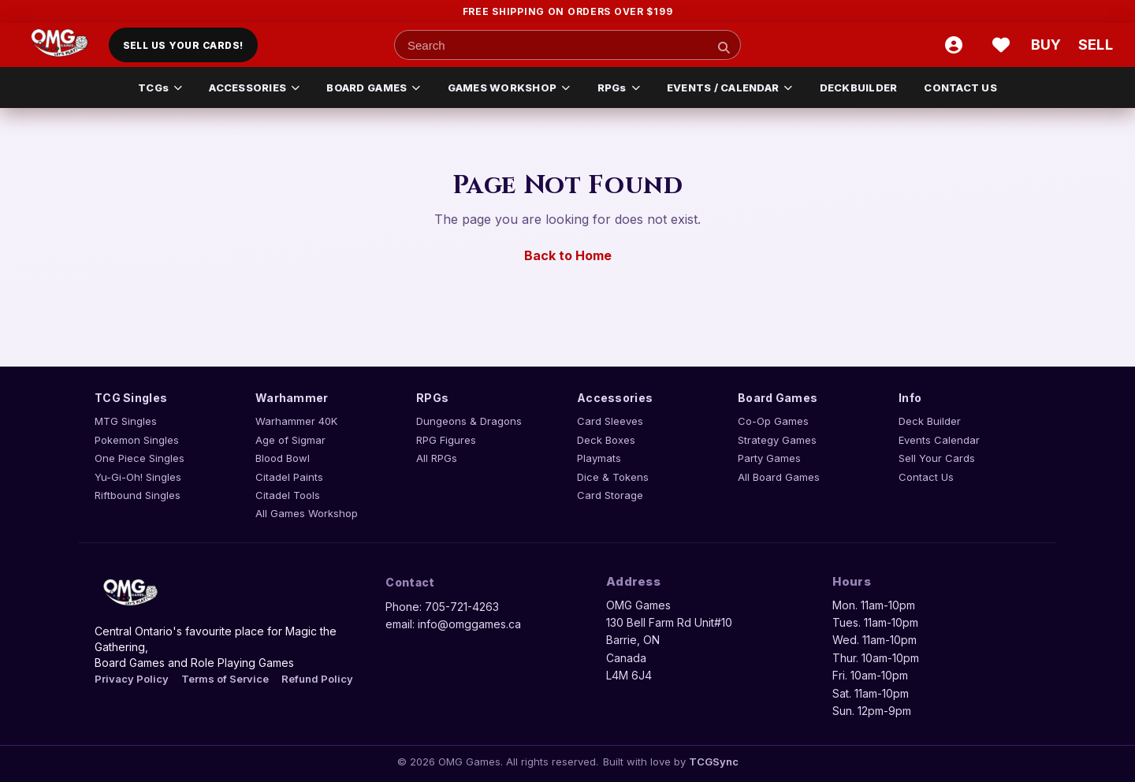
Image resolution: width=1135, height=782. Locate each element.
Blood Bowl (282, 458)
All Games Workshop (306, 513)
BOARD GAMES (373, 87)
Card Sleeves (610, 421)
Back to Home (568, 255)
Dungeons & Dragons (469, 421)
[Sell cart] (1095, 45)
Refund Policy (317, 678)
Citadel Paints (289, 477)
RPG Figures (446, 440)
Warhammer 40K (296, 421)
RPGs (618, 87)
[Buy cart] (1048, 45)
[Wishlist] (1001, 45)
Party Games (769, 458)
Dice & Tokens (613, 477)
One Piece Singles (139, 458)
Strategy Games (777, 440)
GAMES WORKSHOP (509, 87)
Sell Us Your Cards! (183, 45)
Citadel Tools (287, 495)
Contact (409, 582)
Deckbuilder (859, 87)
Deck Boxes (606, 440)
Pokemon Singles (137, 440)
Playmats (599, 458)
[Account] (953, 45)
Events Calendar (939, 440)
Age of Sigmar (290, 440)
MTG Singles (126, 421)
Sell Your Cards (937, 458)
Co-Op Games (773, 421)
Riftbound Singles (137, 495)
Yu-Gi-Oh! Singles (138, 477)
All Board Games (779, 477)
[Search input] (567, 45)
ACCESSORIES (254, 87)
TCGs (160, 87)
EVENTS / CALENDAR (730, 87)
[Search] (723, 47)
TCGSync (714, 761)
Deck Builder (930, 421)
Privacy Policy (132, 678)
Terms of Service (225, 678)
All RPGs (436, 458)
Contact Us (960, 87)
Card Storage (610, 495)
